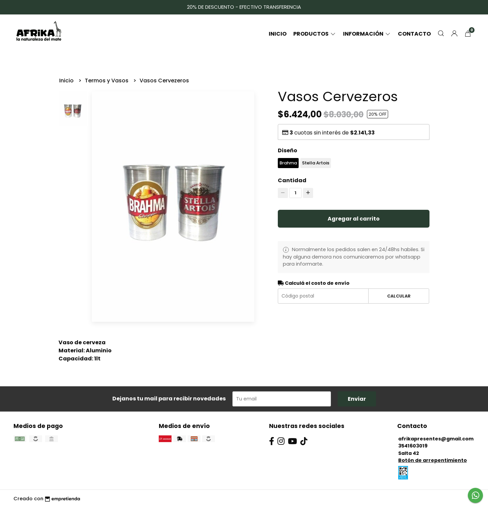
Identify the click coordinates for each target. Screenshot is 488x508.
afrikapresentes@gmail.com (436, 438)
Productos (314, 34)
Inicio (278, 34)
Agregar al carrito (354, 219)
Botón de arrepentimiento (432, 460)
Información (367, 34)
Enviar (357, 399)
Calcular (399, 296)
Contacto (414, 34)
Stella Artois (315, 163)
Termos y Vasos (107, 80)
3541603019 (412, 445)
